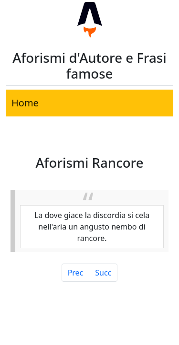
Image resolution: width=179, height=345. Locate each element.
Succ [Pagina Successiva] (103, 272)
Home (25, 102)
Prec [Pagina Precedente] (76, 272)
